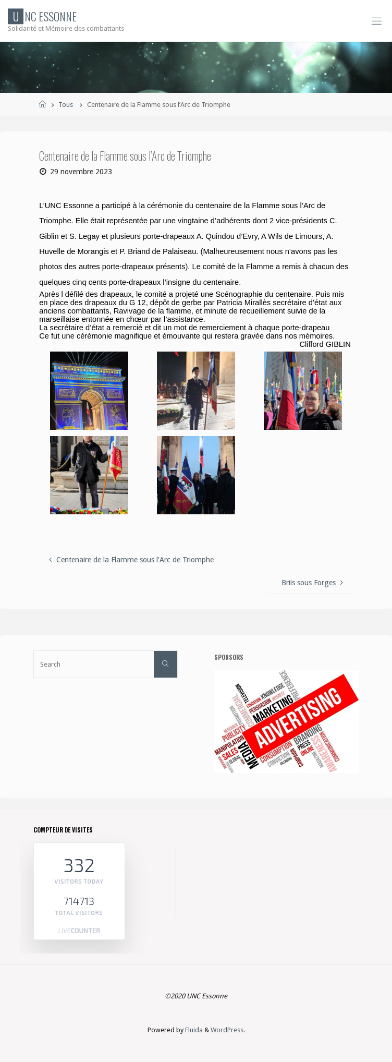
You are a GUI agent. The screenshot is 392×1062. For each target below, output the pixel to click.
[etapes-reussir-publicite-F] (286, 721)
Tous (65, 104)
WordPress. (228, 1030)
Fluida (193, 1030)
